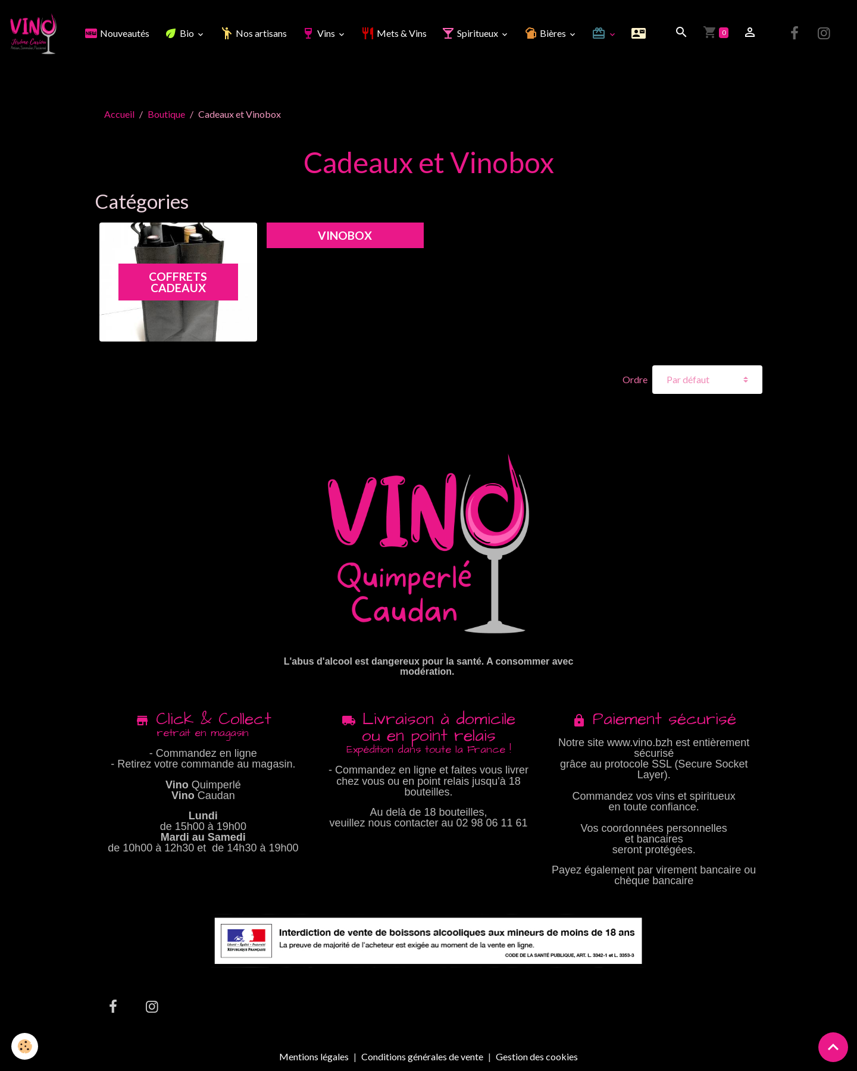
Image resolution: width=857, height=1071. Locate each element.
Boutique (166, 114)
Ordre (635, 379)
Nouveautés (116, 33)
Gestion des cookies (537, 1056)
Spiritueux (470, 33)
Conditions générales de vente (422, 1056)
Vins (319, 33)
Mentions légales (314, 1056)
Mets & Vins (394, 33)
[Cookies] (25, 1046)
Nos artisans (253, 33)
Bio (180, 33)
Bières (546, 33)
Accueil (119, 114)
